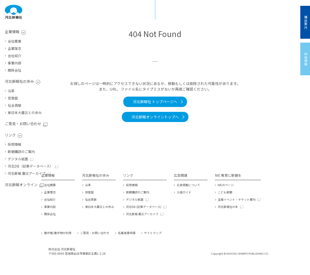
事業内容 (14, 63)
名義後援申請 (126, 233)
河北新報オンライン (21, 184)
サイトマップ (153, 233)
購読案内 (305, 22)
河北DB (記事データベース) (143, 207)
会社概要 (14, 41)
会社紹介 (14, 55)
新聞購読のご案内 (21, 151)
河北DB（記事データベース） (30, 166)
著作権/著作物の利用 (57, 233)
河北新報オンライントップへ (155, 116)
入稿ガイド (184, 192)
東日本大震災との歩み (25, 112)
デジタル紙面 (18, 158)
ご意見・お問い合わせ (23, 123)
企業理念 (14, 48)
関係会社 (14, 70)
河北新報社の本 (228, 207)
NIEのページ (226, 185)
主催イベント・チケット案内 (237, 199)
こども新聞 (225, 192)
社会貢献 (14, 105)
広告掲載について (188, 185)
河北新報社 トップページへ (155, 101)
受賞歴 (13, 98)
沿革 (11, 90)
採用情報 (14, 144)
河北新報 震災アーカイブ (27, 173)
